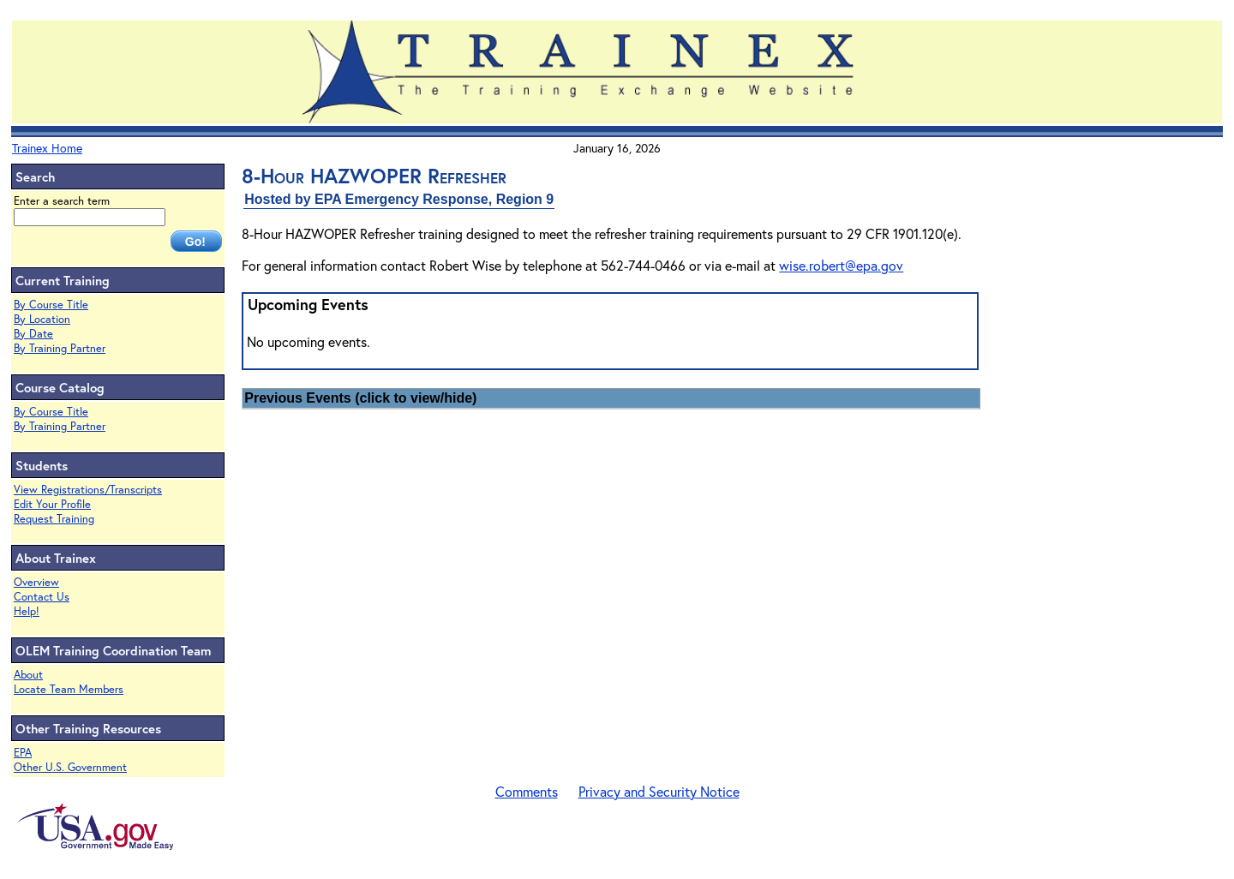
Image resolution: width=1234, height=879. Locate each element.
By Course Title (51, 304)
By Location (42, 319)
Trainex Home (47, 148)
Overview (36, 582)
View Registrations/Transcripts (88, 489)
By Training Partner (59, 348)
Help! (26, 611)
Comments (526, 791)
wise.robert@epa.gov (841, 265)
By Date (33, 333)
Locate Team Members (68, 689)
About (28, 674)
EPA (23, 752)
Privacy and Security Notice (659, 791)
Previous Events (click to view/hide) (360, 398)
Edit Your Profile (52, 504)
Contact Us (41, 596)
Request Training (54, 518)
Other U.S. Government (70, 767)
